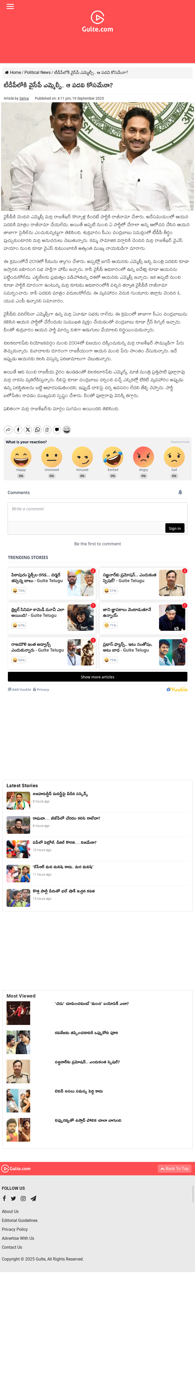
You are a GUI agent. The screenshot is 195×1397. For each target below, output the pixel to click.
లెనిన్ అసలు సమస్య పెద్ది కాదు (79, 1087)
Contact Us (12, 1241)
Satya (24, 98)
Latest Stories (22, 780)
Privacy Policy (15, 1223)
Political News (37, 72)
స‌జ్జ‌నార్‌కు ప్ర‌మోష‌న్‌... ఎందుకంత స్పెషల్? (87, 1057)
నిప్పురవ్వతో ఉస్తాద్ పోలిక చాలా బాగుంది (88, 1116)
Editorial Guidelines (20, 1214)
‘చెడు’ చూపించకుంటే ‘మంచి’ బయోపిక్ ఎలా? (92, 999)
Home (13, 72)
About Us (10, 1205)
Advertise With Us (18, 1232)
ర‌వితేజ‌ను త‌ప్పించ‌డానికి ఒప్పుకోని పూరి (86, 1028)
